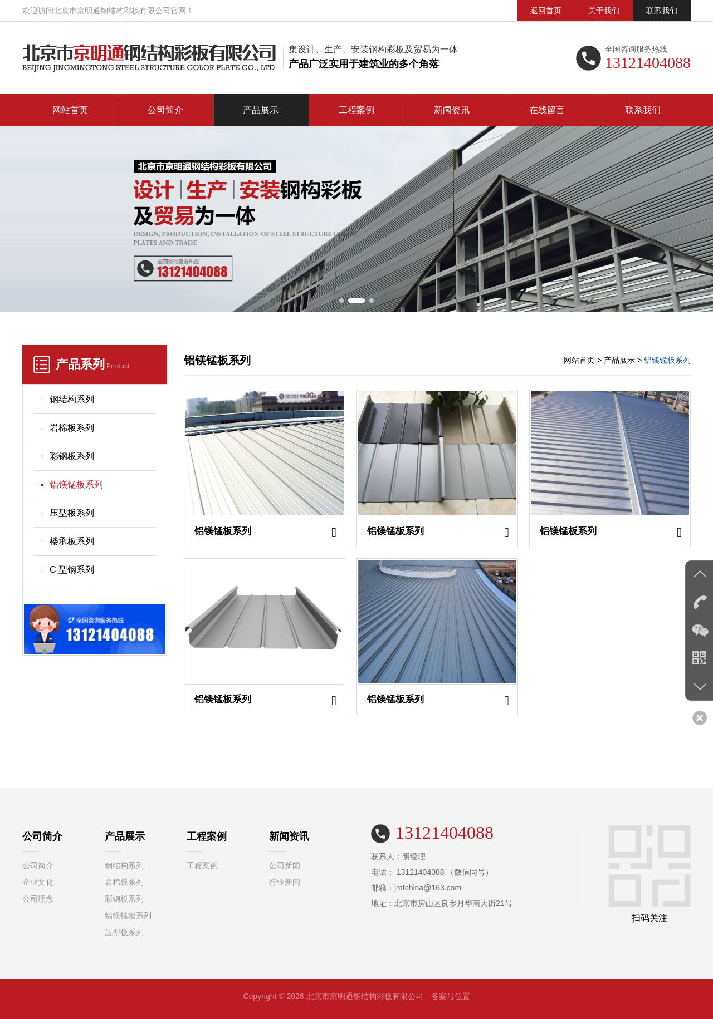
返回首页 (545, 10)
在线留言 (547, 110)
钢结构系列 (72, 399)
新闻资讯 (452, 110)
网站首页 (70, 110)
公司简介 (165, 110)
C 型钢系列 (72, 569)
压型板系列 (72, 513)
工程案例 (356, 110)
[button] (341, 300)
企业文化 (37, 882)
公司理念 (37, 898)
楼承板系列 (72, 541)
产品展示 (261, 110)
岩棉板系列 (72, 427)
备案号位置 (450, 996)
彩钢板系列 (72, 456)
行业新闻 (284, 882)
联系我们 (661, 10)
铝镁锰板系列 (76, 484)
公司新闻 (284, 865)
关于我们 (603, 10)
